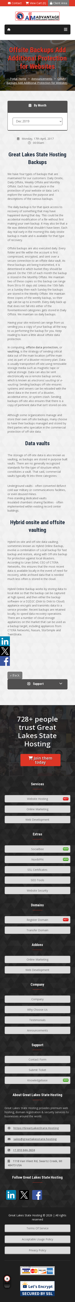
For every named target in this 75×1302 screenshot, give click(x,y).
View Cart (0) (36, 3)
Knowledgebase (37, 1080)
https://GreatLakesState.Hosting (33, 1128)
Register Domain (37, 920)
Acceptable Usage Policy (37, 1239)
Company (37, 999)
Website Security (37, 890)
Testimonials (37, 1020)
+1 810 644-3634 (21, 1150)
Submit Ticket (37, 1070)
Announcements (41, 79)
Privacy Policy (37, 1250)
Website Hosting (37, 799)
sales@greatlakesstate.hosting (32, 1139)
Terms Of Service (37, 1228)
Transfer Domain (37, 930)
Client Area (58, 3)
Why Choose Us (37, 1009)
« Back (15, 675)
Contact (15, 3)
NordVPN (37, 859)
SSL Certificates (37, 870)
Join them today (40, 760)
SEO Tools (37, 880)
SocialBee (37, 849)
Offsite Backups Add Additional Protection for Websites (37, 81)
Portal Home (18, 79)
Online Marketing (37, 809)
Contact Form (37, 1059)
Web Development (37, 819)
